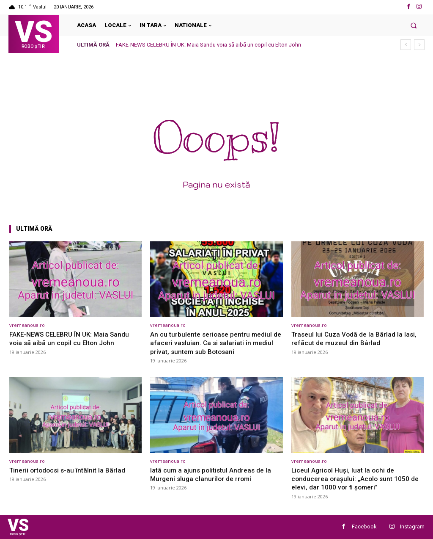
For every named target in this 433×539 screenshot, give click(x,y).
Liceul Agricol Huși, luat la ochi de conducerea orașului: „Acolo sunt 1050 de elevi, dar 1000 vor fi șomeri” (353, 479)
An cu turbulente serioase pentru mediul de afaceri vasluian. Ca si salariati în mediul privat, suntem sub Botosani (215, 343)
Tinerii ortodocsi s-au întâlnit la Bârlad (70, 470)
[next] (419, 44)
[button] (414, 25)
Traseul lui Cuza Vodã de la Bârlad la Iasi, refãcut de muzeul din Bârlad (356, 338)
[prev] (405, 44)
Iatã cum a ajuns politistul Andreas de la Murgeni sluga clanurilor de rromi (213, 474)
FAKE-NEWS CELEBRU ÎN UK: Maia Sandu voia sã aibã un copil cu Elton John (208, 44)
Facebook (364, 526)
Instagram (412, 526)
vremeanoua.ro (27, 325)
